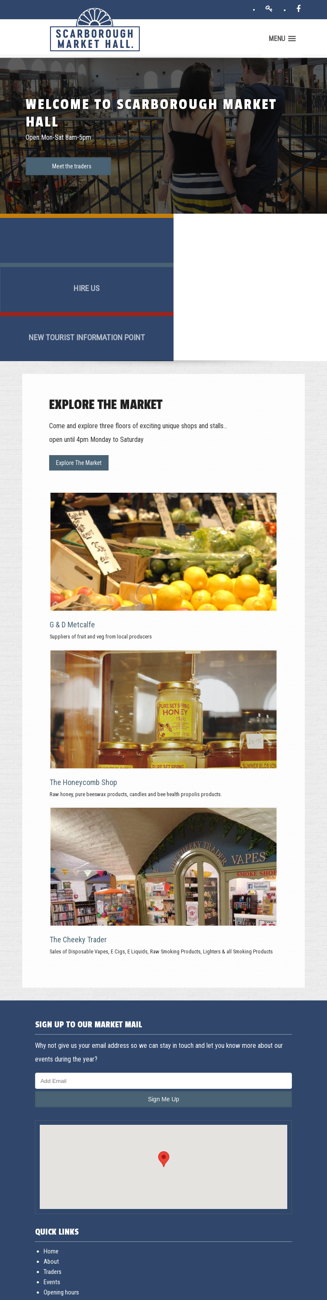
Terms (62, 1290)
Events (54, 1174)
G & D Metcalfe (74, 514)
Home (53, 1143)
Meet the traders (71, 163)
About (53, 1153)
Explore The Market (81, 354)
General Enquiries (67, 1235)
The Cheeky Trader (80, 829)
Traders (55, 1164)
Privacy (113, 1290)
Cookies (133, 1290)
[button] (163, 1051)
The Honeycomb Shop (85, 672)
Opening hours (63, 1184)
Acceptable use (89, 1290)
